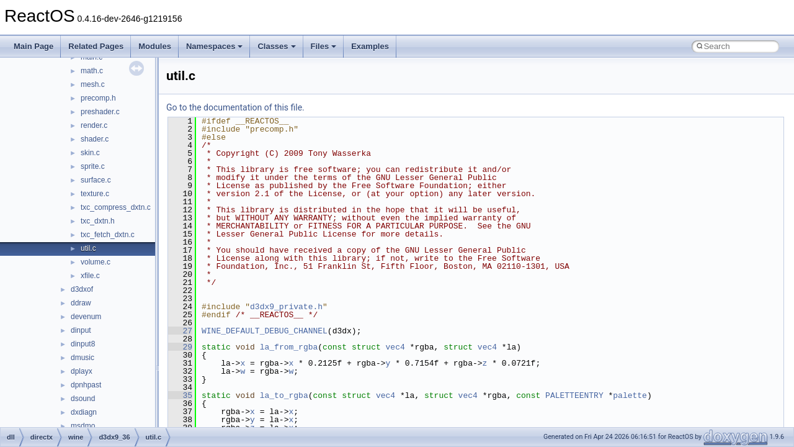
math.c (92, 70)
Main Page (33, 46)
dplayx (81, 371)
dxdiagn (84, 412)
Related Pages (95, 46)
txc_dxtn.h (98, 221)
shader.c (95, 139)
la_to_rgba (284, 395)
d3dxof (82, 289)
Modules (154, 46)
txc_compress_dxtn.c (116, 207)
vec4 (395, 347)
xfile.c (90, 275)
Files (324, 46)
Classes (276, 46)
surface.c (96, 180)
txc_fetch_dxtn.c (108, 234)
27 (180, 330)
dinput (81, 330)
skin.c (90, 152)
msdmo (83, 426)
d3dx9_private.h (286, 306)
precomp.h (98, 98)
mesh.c (93, 84)
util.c (88, 248)
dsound (83, 398)
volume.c (95, 262)
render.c (94, 125)
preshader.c (100, 111)
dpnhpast (86, 385)
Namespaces (214, 46)
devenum (86, 316)
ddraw (81, 303)
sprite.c (93, 166)
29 (180, 347)
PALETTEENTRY (574, 395)
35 (180, 395)
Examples (370, 46)
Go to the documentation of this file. (235, 107)
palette (630, 395)
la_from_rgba (289, 347)
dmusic (82, 357)
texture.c (95, 193)
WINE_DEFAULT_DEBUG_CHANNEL (265, 330)
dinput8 (83, 344)
